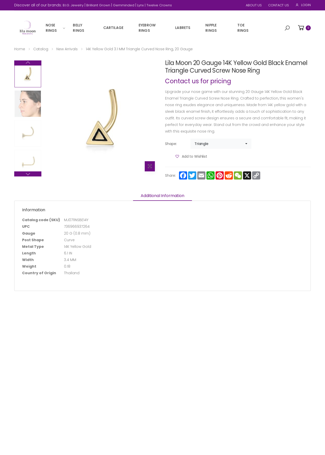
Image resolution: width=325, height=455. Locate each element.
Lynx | (142, 5)
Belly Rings (78, 28)
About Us (254, 5)
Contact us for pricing (198, 81)
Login (303, 5)
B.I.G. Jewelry (73, 5)
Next (27, 63)
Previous (27, 173)
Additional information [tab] (162, 196)
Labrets (182, 27)
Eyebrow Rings (147, 28)
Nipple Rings (211, 28)
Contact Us (278, 5)
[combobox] (220, 144)
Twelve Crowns (159, 5)
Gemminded (123, 5)
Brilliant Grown (98, 5)
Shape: (171, 143)
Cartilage (113, 27)
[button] (287, 28)
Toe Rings (243, 28)
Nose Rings (51, 28)
